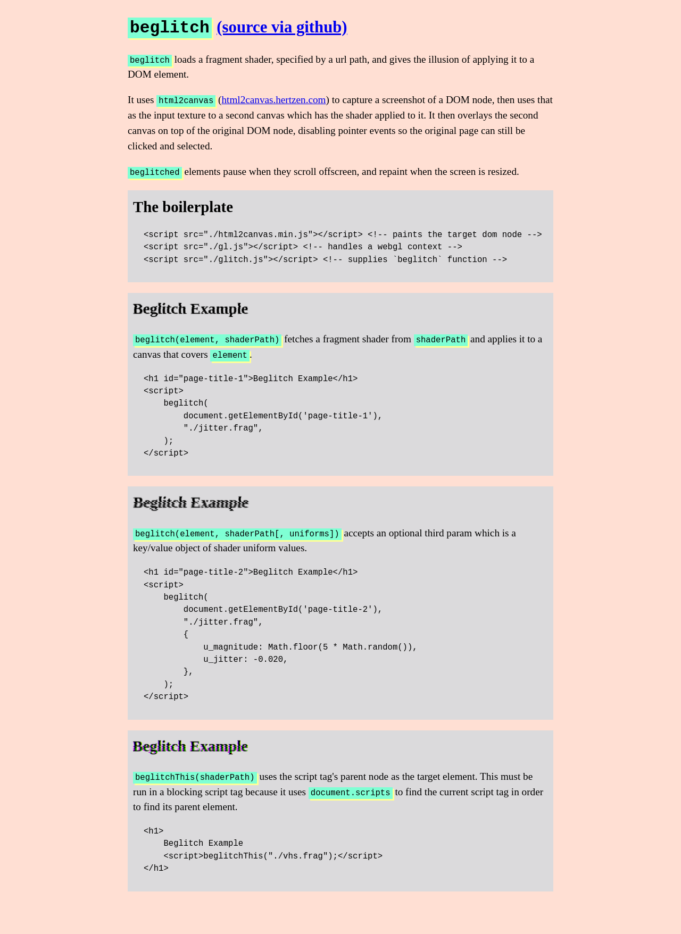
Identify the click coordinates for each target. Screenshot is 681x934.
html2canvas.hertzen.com (273, 99)
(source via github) (282, 27)
